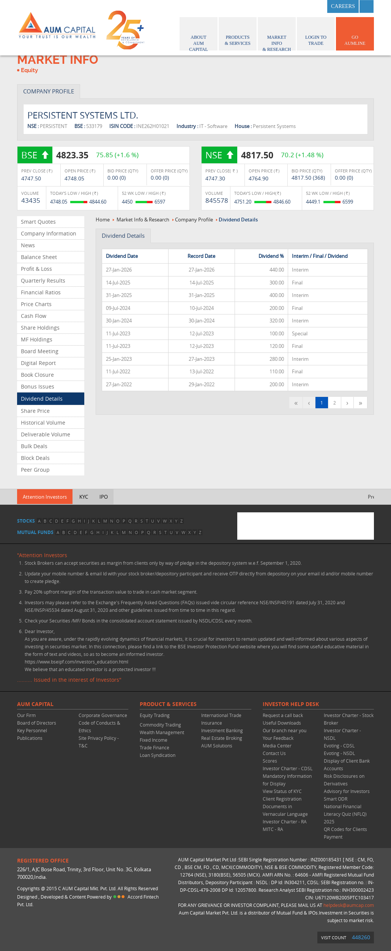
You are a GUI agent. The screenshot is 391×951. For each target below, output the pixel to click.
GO (355, 32)
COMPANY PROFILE (48, 91)
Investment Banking (222, 730)
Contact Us (274, 753)
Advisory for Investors (347, 791)
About (198, 35)
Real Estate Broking (221, 738)
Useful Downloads (282, 723)
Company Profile (194, 219)
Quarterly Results (43, 280)
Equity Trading (155, 715)
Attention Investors (45, 496)
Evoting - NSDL (339, 753)
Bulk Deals (34, 446)
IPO (103, 496)
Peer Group (35, 469)
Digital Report (38, 362)
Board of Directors (36, 723)
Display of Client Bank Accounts (347, 764)
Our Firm (26, 715)
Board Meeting (39, 351)
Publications (30, 738)
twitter (297, 6)
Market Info (277, 35)
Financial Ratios (41, 292)
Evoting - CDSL (339, 745)
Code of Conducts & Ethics (99, 726)
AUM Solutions (216, 745)
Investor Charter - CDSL (287, 768)
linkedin (316, 6)
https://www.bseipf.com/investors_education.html (76, 662)
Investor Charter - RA (285, 821)
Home (103, 219)
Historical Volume (43, 422)
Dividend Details (42, 398)
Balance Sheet (39, 257)
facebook (279, 6)
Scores (270, 761)
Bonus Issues (37, 386)
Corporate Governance (103, 715)
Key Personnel (32, 730)
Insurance (211, 723)
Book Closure (37, 374)
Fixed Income (153, 740)
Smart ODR (335, 799)
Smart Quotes (38, 221)
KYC (83, 496)
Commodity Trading (160, 725)
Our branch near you (284, 730)
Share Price (35, 410)
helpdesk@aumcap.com (348, 905)
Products (237, 32)
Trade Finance (154, 747)
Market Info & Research (143, 219)
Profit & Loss (36, 268)
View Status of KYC (282, 791)
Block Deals (35, 457)
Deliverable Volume (45, 434)
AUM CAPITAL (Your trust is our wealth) (57, 28)
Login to (316, 32)
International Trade (221, 715)
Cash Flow (33, 315)
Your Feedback (278, 738)
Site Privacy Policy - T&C (99, 742)
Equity (29, 70)
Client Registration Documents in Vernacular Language (285, 806)
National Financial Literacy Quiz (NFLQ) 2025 (345, 814)
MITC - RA (273, 829)
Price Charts (36, 304)
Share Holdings (40, 327)
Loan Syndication (157, 755)
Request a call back (283, 715)
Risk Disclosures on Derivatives (344, 780)
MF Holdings (36, 339)
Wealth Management (162, 732)
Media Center (277, 745)
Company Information (48, 233)
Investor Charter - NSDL (342, 734)
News (28, 245)
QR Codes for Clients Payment (345, 833)
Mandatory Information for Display (287, 780)
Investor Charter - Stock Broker (349, 719)
